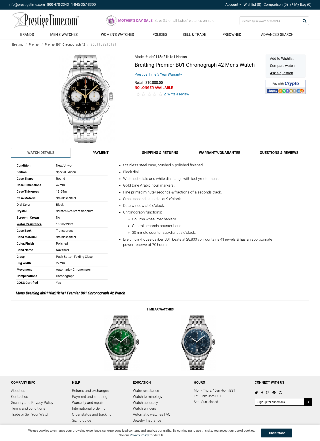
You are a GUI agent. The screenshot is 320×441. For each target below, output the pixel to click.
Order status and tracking (92, 414)
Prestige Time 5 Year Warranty (158, 74)
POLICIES (159, 34)
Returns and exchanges (90, 391)
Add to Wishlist (282, 58)
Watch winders (144, 408)
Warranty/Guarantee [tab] (219, 153)
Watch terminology (147, 397)
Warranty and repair (87, 403)
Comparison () (276, 4)
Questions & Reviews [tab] (279, 153)
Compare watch (282, 66)
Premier (34, 44)
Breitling (18, 44)
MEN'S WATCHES (64, 34)
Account (233, 4)
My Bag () (301, 4)
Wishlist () (252, 4)
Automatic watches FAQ (151, 414)
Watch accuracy (145, 403)
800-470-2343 (58, 4)
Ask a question (281, 73)
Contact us (19, 397)
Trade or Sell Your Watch (30, 414)
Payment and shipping (89, 397)
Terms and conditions (28, 408)
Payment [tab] (100, 153)
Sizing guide (81, 420)
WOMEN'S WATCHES (117, 34)
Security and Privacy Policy (32, 403)
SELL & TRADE (194, 34)
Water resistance (146, 391)
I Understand (277, 433)
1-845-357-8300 (83, 4)
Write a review (176, 94)
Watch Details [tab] (40, 153)
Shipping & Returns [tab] (160, 153)
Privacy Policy (139, 435)
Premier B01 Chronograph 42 (65, 44)
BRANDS (27, 34)
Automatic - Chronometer (73, 269)
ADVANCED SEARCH (277, 34)
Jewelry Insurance (147, 420)
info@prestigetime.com (26, 4)
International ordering (89, 408)
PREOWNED (231, 34)
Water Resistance (29, 224)
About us (18, 391)
